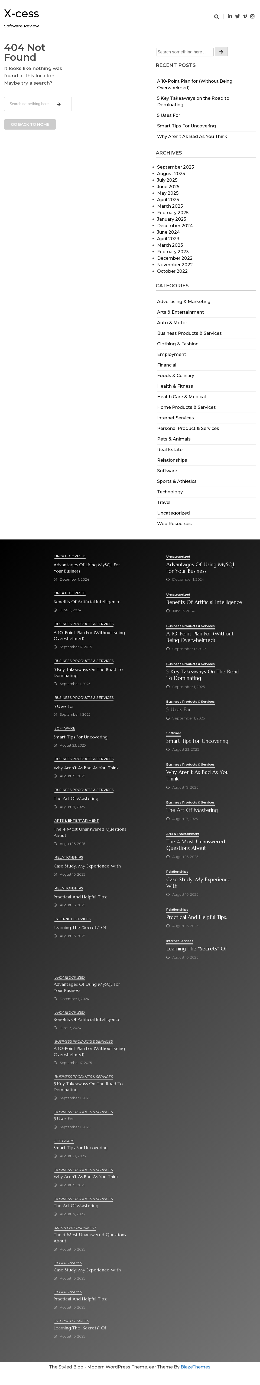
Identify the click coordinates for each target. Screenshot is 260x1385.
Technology (170, 491)
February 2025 (172, 212)
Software (167, 470)
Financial (166, 365)
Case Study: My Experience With (87, 866)
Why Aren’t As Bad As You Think (192, 136)
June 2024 (168, 232)
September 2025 (175, 167)
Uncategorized (173, 513)
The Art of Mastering (76, 799)
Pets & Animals (174, 439)
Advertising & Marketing (183, 301)
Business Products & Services (189, 333)
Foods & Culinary (175, 375)
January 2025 (171, 219)
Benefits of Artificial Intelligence (87, 602)
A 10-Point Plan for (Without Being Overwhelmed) (89, 636)
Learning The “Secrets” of (80, 928)
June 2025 (168, 186)
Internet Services (175, 417)
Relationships (172, 460)
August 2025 (171, 173)
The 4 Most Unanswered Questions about (79, 832)
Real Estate (170, 449)
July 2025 (167, 180)
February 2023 (173, 251)
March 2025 (170, 206)
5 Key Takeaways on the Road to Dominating (88, 673)
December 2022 (175, 258)
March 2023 (170, 245)
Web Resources (174, 523)
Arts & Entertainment (180, 312)
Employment (171, 354)
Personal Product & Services (188, 428)
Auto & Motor (172, 322)
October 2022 (172, 271)
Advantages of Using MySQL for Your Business (87, 568)
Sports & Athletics (177, 481)
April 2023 (168, 238)
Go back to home (30, 124)
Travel (163, 502)
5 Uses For (168, 115)
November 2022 (175, 264)
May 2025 (167, 193)
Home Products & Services (186, 407)
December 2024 (175, 225)
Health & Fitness (175, 386)
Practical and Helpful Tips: (80, 897)
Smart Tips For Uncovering (186, 125)
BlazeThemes (195, 1379)
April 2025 (168, 199)
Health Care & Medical (181, 396)
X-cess (21, 13)
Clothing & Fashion (178, 343)
